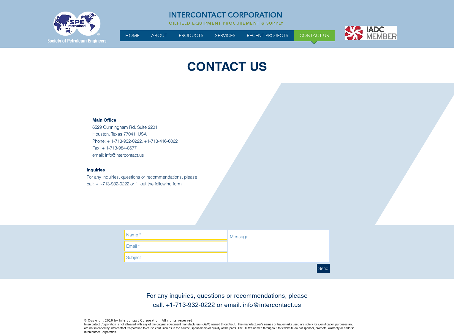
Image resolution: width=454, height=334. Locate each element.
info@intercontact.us (124, 155)
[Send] (323, 268)
